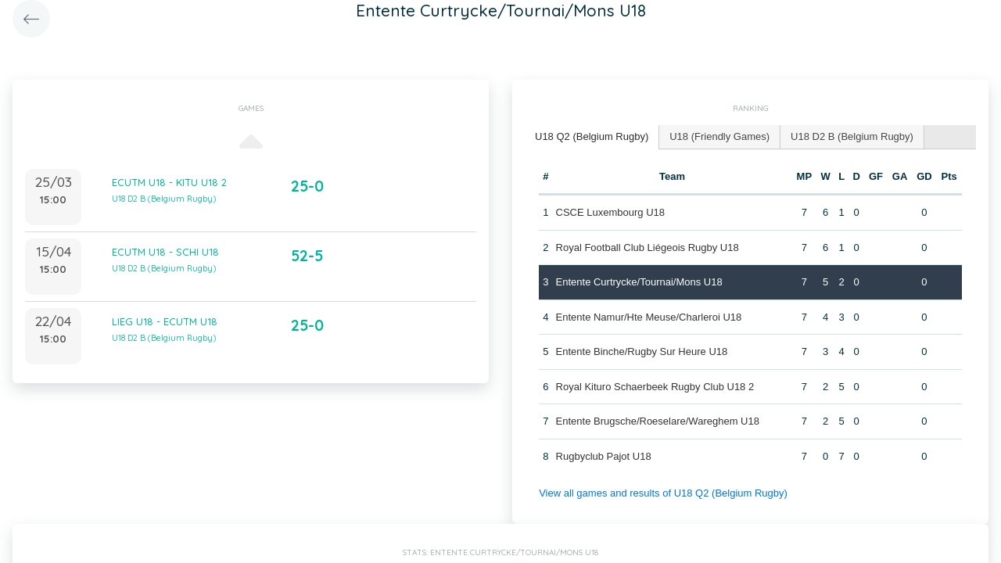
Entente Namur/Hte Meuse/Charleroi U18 (649, 317)
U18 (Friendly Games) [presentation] (719, 136)
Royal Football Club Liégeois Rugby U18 (647, 247)
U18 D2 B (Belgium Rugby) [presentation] (852, 136)
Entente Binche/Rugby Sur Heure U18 (642, 351)
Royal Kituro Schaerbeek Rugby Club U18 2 (655, 387)
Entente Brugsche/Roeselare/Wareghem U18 (657, 421)
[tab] (592, 137)
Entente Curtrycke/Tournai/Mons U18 (639, 282)
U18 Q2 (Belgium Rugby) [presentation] (591, 136)
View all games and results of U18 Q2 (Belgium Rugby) (663, 493)
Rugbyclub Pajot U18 (603, 456)
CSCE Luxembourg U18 (610, 212)
